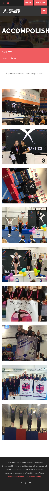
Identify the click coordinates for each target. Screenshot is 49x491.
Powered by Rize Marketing (30, 476)
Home (4, 58)
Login (28, 3)
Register (41, 3)
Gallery (13, 58)
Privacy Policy (13, 476)
